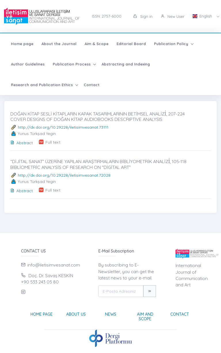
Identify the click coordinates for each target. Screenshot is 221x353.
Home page (22, 43)
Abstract (21, 142)
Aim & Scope (96, 43)
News (110, 314)
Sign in (143, 16)
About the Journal (59, 43)
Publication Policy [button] (171, 43)
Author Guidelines (28, 64)
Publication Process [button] (72, 64)
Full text (52, 142)
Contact (92, 84)
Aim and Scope (145, 317)
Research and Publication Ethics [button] (42, 84)
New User (172, 16)
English (203, 16)
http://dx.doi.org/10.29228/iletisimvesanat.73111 (63, 127)
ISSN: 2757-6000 (106, 16)
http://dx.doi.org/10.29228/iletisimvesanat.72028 (64, 175)
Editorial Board (131, 43)
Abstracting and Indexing (126, 64)
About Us (76, 314)
